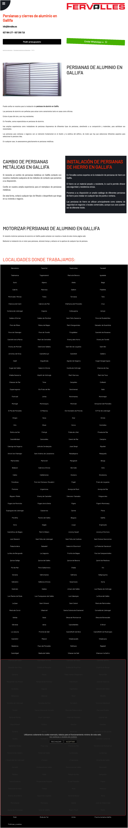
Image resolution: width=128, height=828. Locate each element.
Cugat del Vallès (15, 368)
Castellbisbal (15, 439)
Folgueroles (103, 496)
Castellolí (73, 354)
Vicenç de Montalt (15, 347)
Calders (103, 354)
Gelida (15, 617)
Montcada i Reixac (15, 297)
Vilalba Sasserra (15, 375)
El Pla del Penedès (15, 411)
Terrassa (73, 297)
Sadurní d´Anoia (44, 368)
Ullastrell (44, 610)
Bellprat (15, 468)
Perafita (15, 518)
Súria (103, 582)
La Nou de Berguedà (14, 553)
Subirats (15, 589)
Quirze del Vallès (44, 560)
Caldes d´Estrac (15, 318)
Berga (103, 461)
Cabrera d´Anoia (44, 468)
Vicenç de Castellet (44, 496)
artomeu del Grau (15, 354)
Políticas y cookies (15, 824)
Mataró (44, 639)
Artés (73, 817)
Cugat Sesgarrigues (103, 361)
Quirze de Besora (73, 560)
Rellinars (73, 646)
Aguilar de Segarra (73, 361)
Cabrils (15, 290)
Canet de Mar (73, 439)
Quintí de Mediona (102, 560)
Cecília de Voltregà (73, 368)
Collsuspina (73, 311)
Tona (44, 382)
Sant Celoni (73, 603)
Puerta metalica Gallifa (103, 817)
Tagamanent (44, 275)
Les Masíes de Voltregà (102, 589)
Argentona (44, 489)
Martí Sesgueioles (73, 325)
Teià (102, 297)
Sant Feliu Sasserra (73, 318)
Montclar (73, 404)
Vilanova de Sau (103, 368)
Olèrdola (15, 625)
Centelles (102, 425)
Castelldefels (73, 625)
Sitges (14, 418)
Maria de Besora (73, 275)
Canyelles (73, 382)
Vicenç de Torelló (103, 339)
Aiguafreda (44, 361)
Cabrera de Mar (44, 304)
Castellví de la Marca (15, 339)
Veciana (15, 575)
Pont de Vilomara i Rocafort (44, 482)
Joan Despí (74, 446)
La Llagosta (44, 553)
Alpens (44, 282)
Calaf (15, 361)
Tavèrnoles (73, 268)
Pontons (15, 489)
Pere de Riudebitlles (102, 318)
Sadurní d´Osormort (73, 546)
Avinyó (102, 311)
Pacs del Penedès (44, 646)
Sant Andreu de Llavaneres (44, 453)
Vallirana (73, 575)
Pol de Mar (15, 568)
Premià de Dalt (44, 632)
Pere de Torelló (44, 332)
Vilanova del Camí (14, 304)
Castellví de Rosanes (102, 332)
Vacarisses (74, 582)
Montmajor (103, 396)
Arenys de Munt (73, 489)
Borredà (74, 468)
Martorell (44, 461)
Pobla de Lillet (73, 432)
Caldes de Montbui (44, 318)
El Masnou (44, 411)
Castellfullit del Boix (73, 632)
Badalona (15, 646)
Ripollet (103, 446)
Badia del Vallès (44, 653)
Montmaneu (73, 396)
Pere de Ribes (15, 325)
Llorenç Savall (73, 532)
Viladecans (103, 639)
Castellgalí (15, 653)
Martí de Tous (103, 375)
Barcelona (15, 268)
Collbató (103, 382)
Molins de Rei (15, 432)
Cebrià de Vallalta (44, 347)
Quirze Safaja (15, 560)
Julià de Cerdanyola (44, 446)
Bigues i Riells (15, 496)
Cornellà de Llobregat (103, 610)
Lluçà (73, 525)
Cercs (73, 425)
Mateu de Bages (44, 325)
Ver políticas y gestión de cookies (63, 737)
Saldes (44, 589)
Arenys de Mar (103, 489)
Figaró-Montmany (102, 503)
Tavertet (44, 268)
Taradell (103, 268)
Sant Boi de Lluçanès (73, 347)
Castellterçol (44, 354)
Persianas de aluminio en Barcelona (21, 50)
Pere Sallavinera (44, 568)
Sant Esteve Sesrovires (103, 539)
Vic (103, 568)
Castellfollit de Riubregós (103, 632)
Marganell (73, 461)
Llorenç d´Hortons (103, 532)
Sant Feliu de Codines (74, 539)
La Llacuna (15, 632)
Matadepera (73, 453)
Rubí (15, 817)
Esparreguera (15, 389)
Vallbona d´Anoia (44, 582)
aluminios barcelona (7, 50)
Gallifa (103, 518)
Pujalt (73, 482)
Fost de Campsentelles (102, 553)
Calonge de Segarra (15, 446)
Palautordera (15, 546)
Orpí (73, 418)
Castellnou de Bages (14, 532)
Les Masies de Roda (15, 596)
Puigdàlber (74, 332)
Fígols (73, 503)
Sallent (73, 290)
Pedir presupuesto (32, 41)
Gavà (44, 617)
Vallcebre (15, 582)
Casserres (44, 511)
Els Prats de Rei (44, 389)
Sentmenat (73, 389)
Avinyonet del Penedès (102, 404)
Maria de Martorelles (102, 603)
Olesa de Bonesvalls (103, 617)
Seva (44, 418)
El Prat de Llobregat (103, 411)
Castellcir (14, 639)
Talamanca (15, 275)
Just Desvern (15, 539)
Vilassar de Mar (14, 382)
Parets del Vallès (44, 518)
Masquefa (102, 453)
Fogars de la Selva (44, 503)
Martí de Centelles (44, 339)
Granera (74, 475)
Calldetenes (44, 475)
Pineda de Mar (103, 432)
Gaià (102, 389)
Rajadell (103, 646)
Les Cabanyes (74, 596)
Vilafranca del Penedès (73, 304)
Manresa (44, 290)
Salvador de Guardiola (103, 325)
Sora (15, 525)
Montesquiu (44, 404)
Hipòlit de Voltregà (44, 375)
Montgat (15, 404)
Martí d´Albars (44, 532)
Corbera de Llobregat (15, 311)
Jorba (44, 396)
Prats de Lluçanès (102, 482)
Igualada (103, 275)
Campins (103, 439)
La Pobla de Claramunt (103, 546)
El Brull (102, 625)
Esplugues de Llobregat (15, 511)
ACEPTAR (70, 742)
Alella (73, 282)
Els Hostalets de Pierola (73, 411)
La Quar (15, 603)
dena (44, 625)
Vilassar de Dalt (73, 653)
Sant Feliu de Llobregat (44, 539)
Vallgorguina (102, 575)
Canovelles (44, 439)
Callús (15, 475)
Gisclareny (103, 475)
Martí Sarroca (73, 375)
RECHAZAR (56, 742)
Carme (73, 511)
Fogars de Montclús (15, 503)
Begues (73, 518)
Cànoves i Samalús (73, 496)
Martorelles (15, 461)
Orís (14, 425)
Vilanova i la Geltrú (103, 653)
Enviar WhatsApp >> (95, 41)
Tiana (44, 297)
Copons (44, 311)
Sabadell (44, 546)
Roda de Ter (44, 817)
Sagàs (44, 525)
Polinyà (44, 432)
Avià (102, 468)
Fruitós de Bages (73, 553)
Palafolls (103, 290)
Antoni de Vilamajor (15, 453)
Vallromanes (44, 575)
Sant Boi (103, 347)
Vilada (73, 568)
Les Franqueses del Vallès (44, 596)
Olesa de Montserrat (73, 617)
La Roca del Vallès (102, 596)
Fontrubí (15, 396)
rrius (103, 304)
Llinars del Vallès (73, 589)
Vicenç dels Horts (73, 339)
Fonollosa (14, 482)
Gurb (15, 282)
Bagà (103, 282)
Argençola (103, 525)
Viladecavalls (73, 639)
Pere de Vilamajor (14, 332)
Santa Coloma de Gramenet (73, 610)
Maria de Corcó (14, 610)
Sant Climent (44, 603)
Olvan (44, 425)
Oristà (103, 418)
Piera (103, 511)
